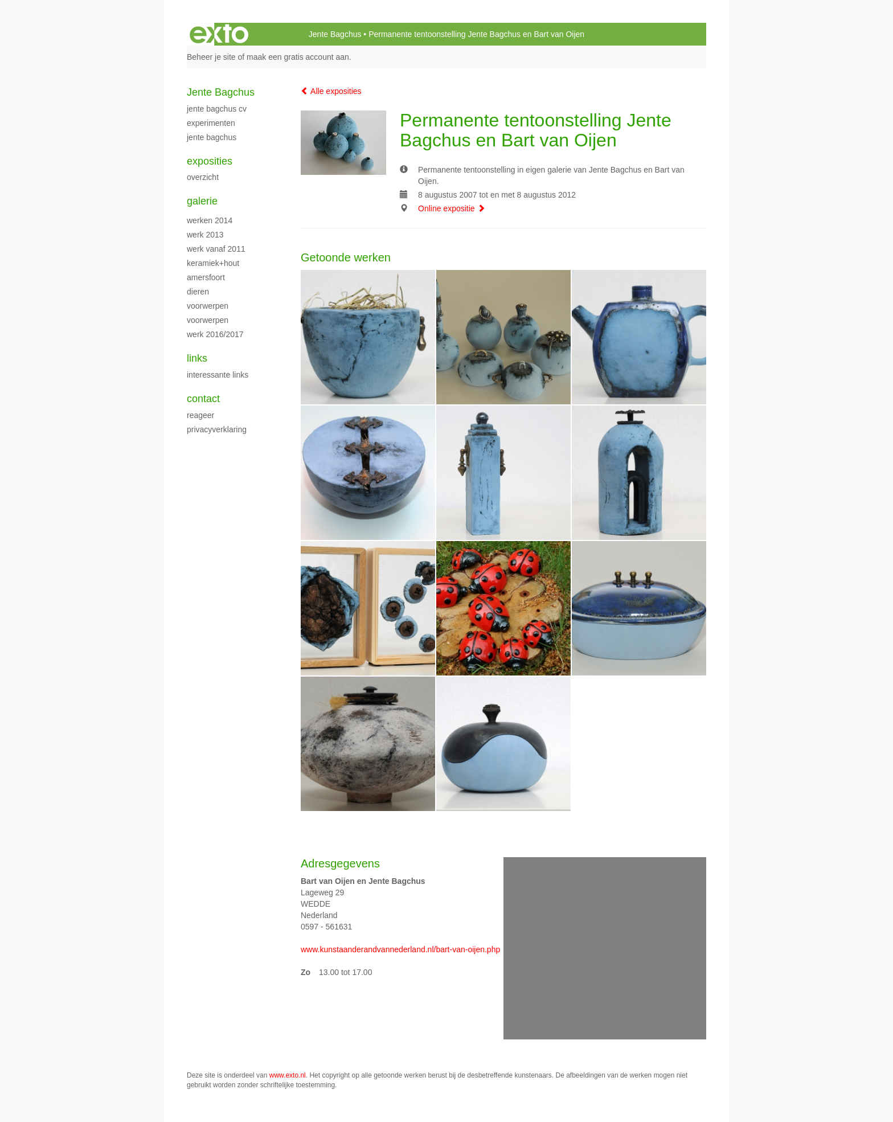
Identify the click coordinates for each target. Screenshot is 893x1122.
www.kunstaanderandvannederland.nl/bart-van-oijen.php (400, 949)
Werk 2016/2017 (215, 334)
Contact (203, 398)
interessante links (217, 374)
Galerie (202, 201)
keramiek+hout (213, 263)
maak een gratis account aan (298, 57)
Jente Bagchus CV (217, 108)
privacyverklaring (217, 429)
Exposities (209, 161)
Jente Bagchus (335, 34)
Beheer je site (211, 57)
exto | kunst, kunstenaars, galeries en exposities (219, 34)
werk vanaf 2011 (216, 248)
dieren (198, 291)
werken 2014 (209, 220)
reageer (200, 415)
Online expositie (451, 208)
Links (197, 358)
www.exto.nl (287, 1075)
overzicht (203, 177)
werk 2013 (205, 234)
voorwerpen (207, 305)
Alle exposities (331, 91)
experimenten (211, 123)
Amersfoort (206, 277)
